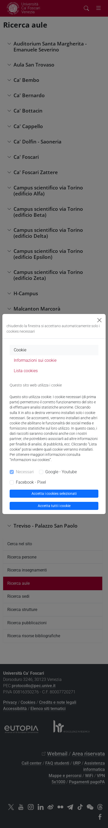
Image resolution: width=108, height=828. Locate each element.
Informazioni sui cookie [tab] (35, 360)
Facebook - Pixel (31, 482)
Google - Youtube (61, 471)
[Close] (99, 320)
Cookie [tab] (20, 349)
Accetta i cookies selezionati (54, 493)
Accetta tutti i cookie (54, 506)
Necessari (25, 471)
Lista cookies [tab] (26, 370)
